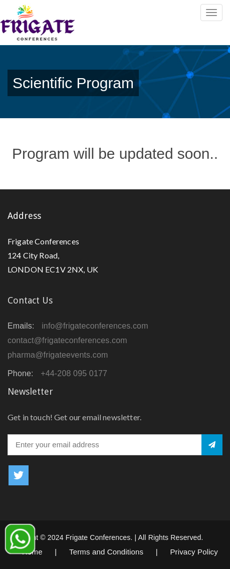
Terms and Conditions (106, 551)
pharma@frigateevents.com (58, 355)
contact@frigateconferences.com (67, 340)
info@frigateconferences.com (95, 326)
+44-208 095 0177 (74, 373)
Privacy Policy (194, 551)
